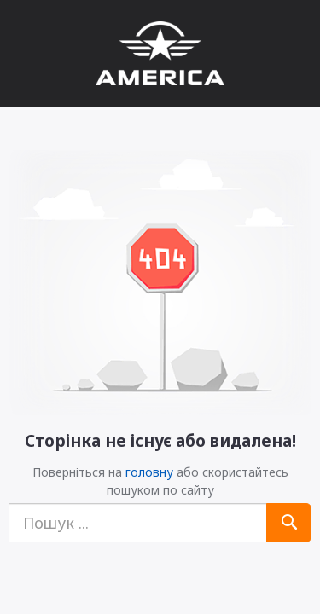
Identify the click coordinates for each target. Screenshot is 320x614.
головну (149, 472)
